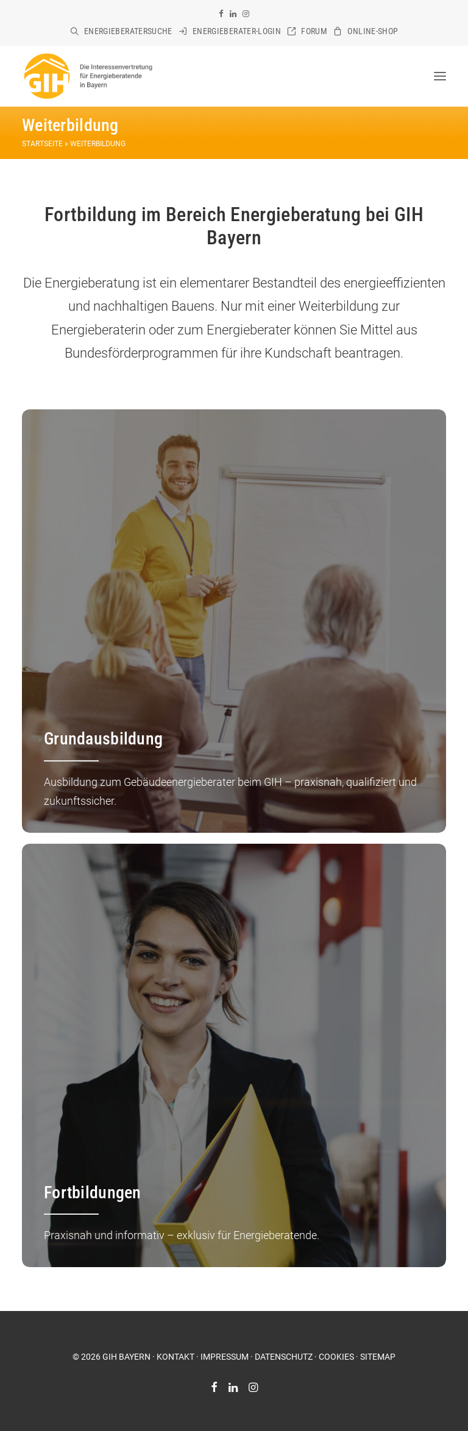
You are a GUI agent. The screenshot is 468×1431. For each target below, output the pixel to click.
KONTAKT (175, 1357)
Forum (314, 31)
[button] (221, 13)
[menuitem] (121, 31)
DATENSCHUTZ (284, 1357)
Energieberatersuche (128, 31)
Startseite (42, 144)
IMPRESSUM (224, 1357)
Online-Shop (372, 31)
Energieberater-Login (237, 31)
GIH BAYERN (126, 1357)
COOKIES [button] (336, 1357)
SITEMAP (377, 1357)
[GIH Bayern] (87, 76)
